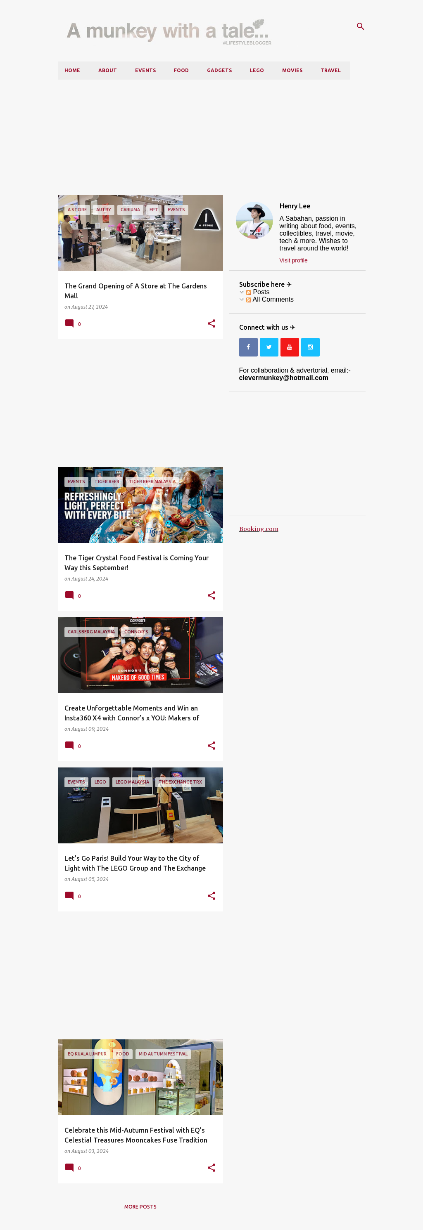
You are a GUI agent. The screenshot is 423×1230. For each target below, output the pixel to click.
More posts (140, 1206)
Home (72, 70)
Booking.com (258, 529)
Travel (331, 70)
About (107, 70)
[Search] (361, 26)
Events (145, 70)
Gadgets (219, 70)
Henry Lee (295, 206)
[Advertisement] (212, 137)
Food (181, 70)
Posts (257, 291)
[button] (211, 324)
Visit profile (294, 260)
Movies (292, 70)
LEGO (257, 70)
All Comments (270, 299)
